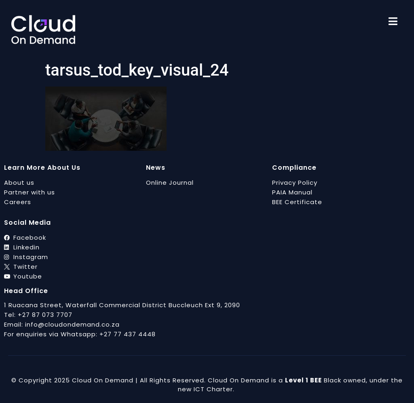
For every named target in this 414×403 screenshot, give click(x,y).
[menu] (393, 21)
